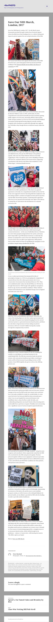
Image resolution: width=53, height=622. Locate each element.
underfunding (33, 570)
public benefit (32, 569)
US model (39, 570)
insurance (28, 566)
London (33, 566)
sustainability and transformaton (21, 570)
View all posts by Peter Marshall (33, 555)
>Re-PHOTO (9, 5)
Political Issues (36, 563)
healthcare (38, 564)
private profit (15, 569)
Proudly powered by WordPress (15, 619)
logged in (17, 584)
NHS (40, 566)
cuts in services (19, 564)
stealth (9, 570)
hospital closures (22, 566)
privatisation (22, 569)
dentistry (25, 564)
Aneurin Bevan (11, 564)
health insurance (32, 564)
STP (12, 570)
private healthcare (36, 567)
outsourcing (11, 567)
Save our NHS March (18, 539)
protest (27, 569)
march (36, 566)
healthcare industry (12, 566)
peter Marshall (17, 567)
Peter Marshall (20, 563)
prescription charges (26, 567)
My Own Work (29, 563)
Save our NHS (39, 569)
